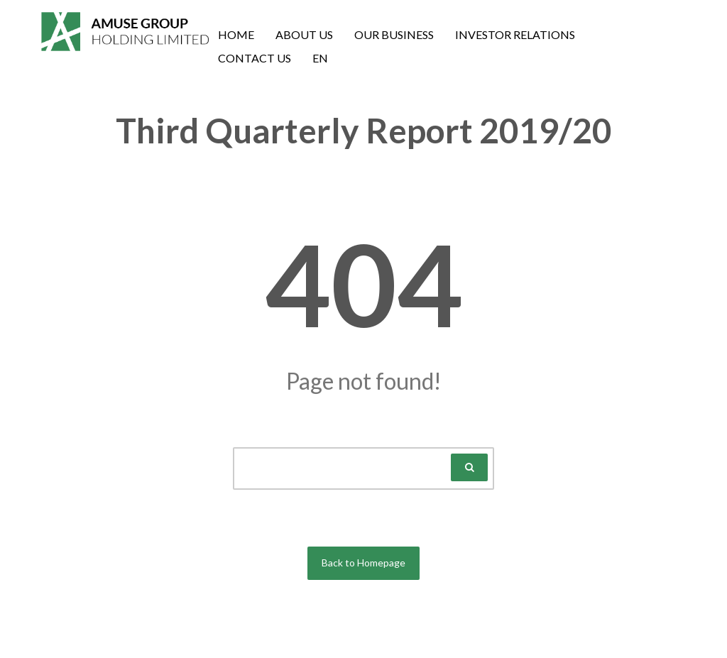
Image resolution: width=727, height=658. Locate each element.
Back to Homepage (363, 562)
